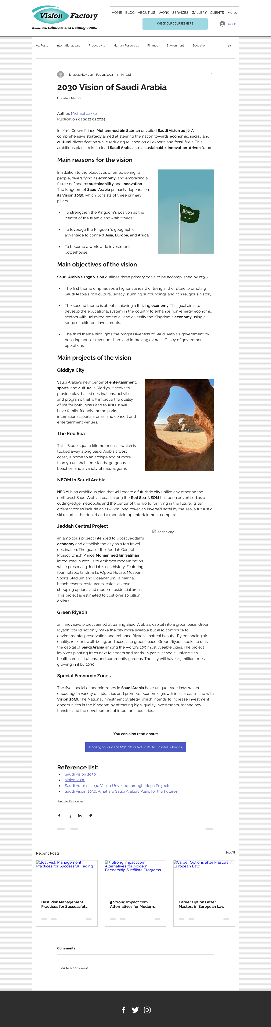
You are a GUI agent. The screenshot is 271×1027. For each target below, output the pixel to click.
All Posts (42, 45)
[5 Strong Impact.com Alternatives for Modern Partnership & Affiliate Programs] (135, 877)
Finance (152, 45)
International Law (68, 45)
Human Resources (126, 45)
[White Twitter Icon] (135, 1010)
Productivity (97, 45)
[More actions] (211, 74)
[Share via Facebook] (59, 816)
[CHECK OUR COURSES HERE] (175, 24)
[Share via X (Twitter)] (70, 816)
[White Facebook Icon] (123, 1010)
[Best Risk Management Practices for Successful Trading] (66, 877)
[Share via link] (90, 816)
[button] (230, 45)
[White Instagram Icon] (147, 1010)
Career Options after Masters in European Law (201, 904)
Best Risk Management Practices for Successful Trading (63, 904)
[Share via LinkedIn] (80, 816)
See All (230, 852)
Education (199, 45)
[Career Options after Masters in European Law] (204, 877)
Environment (175, 45)
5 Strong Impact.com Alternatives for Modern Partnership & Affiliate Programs (132, 904)
